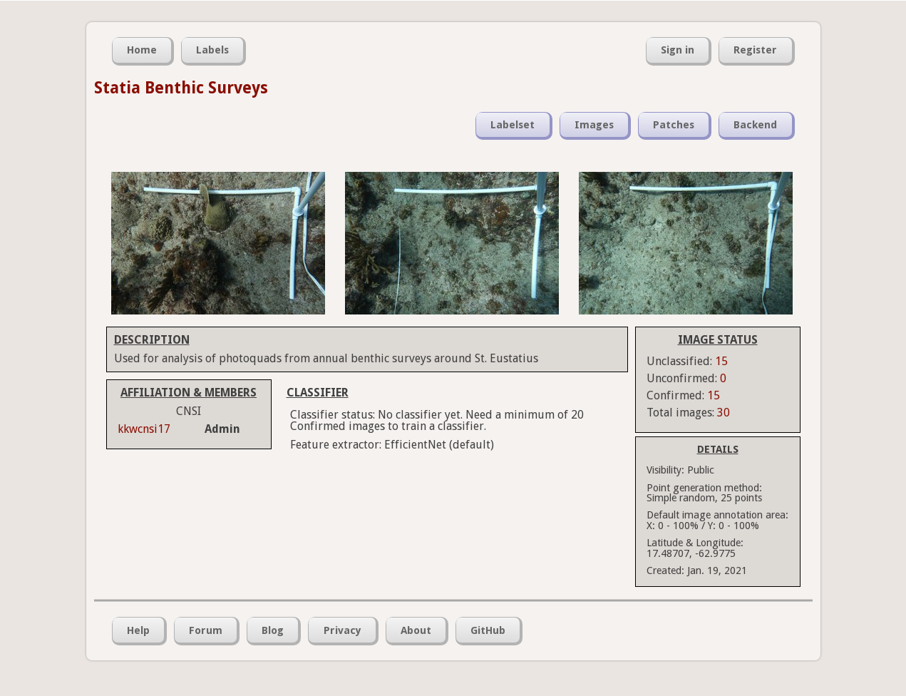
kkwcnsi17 (144, 429)
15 (721, 361)
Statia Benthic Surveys (181, 87)
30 (723, 412)
